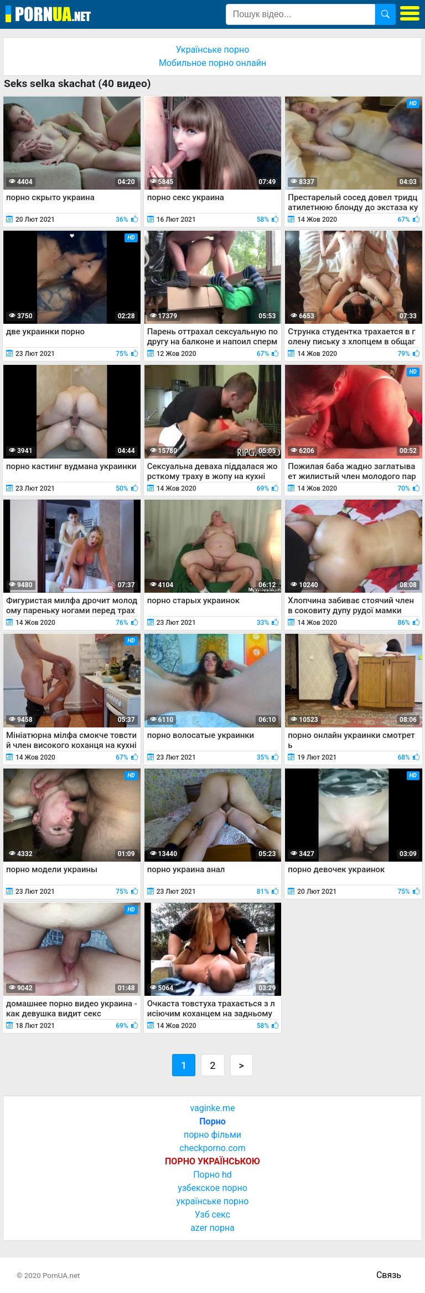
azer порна (212, 1228)
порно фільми (212, 1134)
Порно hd (212, 1174)
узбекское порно (212, 1188)
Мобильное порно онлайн (212, 63)
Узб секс (212, 1214)
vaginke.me (212, 1108)
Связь (388, 1275)
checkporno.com (212, 1148)
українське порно (213, 1201)
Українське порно (213, 49)
